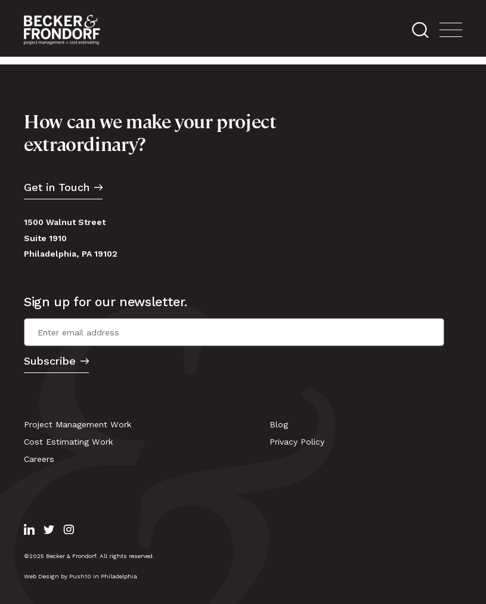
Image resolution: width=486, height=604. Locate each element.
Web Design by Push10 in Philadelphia (80, 576)
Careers (39, 459)
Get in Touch (56, 187)
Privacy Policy (297, 441)
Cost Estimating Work (68, 441)
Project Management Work (78, 424)
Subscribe (50, 361)
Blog (279, 424)
